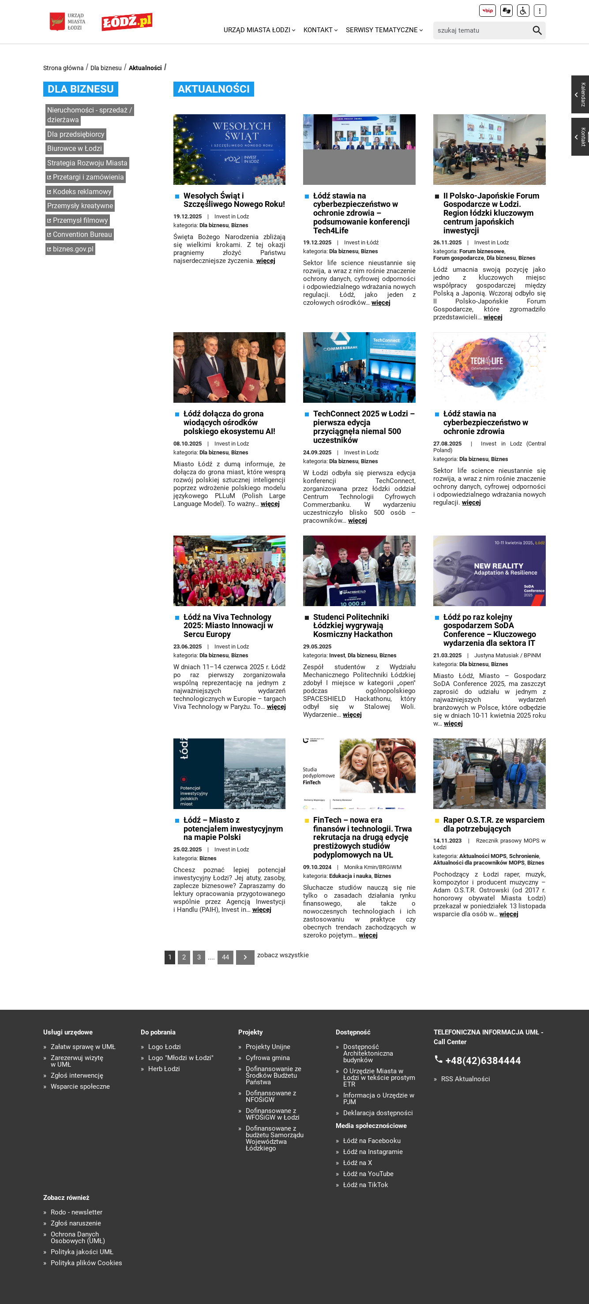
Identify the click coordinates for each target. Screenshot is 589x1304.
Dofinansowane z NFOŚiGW (271, 1096)
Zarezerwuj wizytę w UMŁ (77, 1061)
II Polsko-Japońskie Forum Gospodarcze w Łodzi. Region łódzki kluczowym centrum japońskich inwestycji (491, 213)
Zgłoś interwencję (77, 1075)
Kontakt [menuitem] (318, 30)
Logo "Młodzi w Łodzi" (181, 1058)
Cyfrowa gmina (268, 1058)
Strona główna (63, 67)
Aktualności (145, 67)
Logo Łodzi (164, 1047)
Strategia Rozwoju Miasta (87, 163)
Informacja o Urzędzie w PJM (378, 1098)
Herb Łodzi (164, 1069)
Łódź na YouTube (368, 1174)
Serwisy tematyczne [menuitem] (382, 30)
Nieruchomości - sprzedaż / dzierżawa (89, 115)
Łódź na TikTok (365, 1185)
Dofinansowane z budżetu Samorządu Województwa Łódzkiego (275, 1138)
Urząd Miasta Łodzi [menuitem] (257, 30)
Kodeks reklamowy (82, 191)
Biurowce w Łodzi (74, 148)
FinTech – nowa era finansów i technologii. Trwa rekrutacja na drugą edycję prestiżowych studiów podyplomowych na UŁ (362, 837)
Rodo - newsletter (76, 1212)
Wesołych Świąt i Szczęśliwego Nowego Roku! (234, 200)
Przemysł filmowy (80, 220)
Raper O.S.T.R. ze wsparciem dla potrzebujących (494, 824)
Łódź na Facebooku (372, 1141)
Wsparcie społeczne (80, 1086)
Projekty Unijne (268, 1047)
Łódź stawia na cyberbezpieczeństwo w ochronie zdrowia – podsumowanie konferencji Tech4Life (361, 213)
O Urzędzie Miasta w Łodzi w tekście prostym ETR (379, 1078)
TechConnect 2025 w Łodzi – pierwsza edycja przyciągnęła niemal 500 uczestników (364, 426)
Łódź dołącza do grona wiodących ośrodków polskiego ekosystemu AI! (229, 422)
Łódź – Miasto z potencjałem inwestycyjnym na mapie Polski (233, 829)
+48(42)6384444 (483, 1060)
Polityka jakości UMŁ (82, 1252)
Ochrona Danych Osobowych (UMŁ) (78, 1237)
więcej (265, 261)
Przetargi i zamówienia (88, 177)
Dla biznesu (106, 67)
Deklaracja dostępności (378, 1113)
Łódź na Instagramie (373, 1152)
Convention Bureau (82, 234)
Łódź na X (357, 1163)
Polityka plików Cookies (86, 1263)
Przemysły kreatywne (80, 206)
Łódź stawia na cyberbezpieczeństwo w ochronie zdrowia (485, 422)
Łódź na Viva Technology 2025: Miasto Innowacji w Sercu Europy (228, 626)
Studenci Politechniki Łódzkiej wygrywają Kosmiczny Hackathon (353, 626)
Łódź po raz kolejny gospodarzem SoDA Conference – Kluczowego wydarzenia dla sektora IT (489, 630)
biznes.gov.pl (73, 249)
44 (225, 957)
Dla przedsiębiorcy (76, 134)
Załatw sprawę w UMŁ (83, 1047)
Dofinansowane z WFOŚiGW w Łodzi (273, 1114)
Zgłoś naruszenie (76, 1223)
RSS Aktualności (465, 1079)
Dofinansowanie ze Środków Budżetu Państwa (273, 1076)
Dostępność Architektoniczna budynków (368, 1054)
